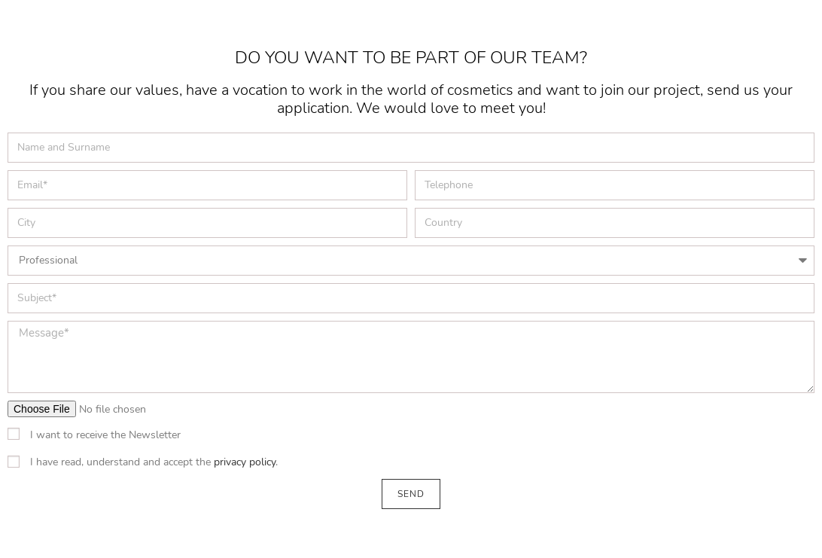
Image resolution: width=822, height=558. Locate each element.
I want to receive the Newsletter (105, 435)
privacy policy (245, 462)
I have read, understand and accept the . (154, 462)
